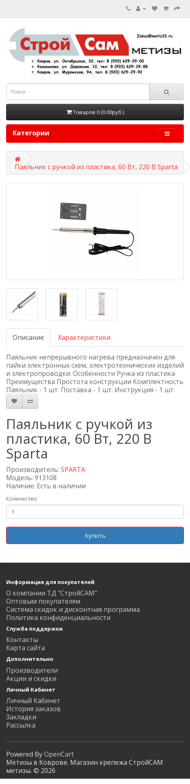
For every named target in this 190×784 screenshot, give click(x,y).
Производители (32, 670)
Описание (28, 337)
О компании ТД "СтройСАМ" (51, 593)
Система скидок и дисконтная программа (73, 609)
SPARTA (73, 469)
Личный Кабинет (33, 700)
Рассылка (20, 725)
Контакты (22, 639)
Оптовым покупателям (43, 601)
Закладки (21, 716)
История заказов (33, 708)
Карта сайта (25, 647)
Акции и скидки (31, 678)
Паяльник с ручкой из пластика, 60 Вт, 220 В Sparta (96, 166)
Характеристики (84, 337)
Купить (95, 535)
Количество (21, 498)
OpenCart (59, 754)
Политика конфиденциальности (58, 617)
